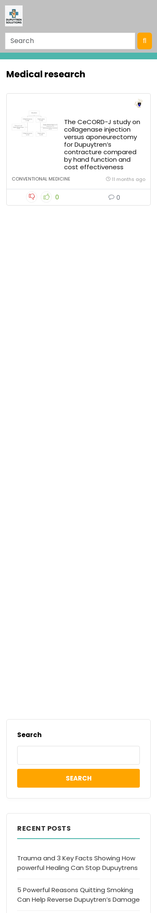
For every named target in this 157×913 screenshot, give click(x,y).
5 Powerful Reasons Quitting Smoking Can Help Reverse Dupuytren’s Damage (78, 894)
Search (29, 734)
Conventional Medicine (41, 178)
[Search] (70, 41)
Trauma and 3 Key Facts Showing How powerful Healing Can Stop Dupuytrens (77, 863)
